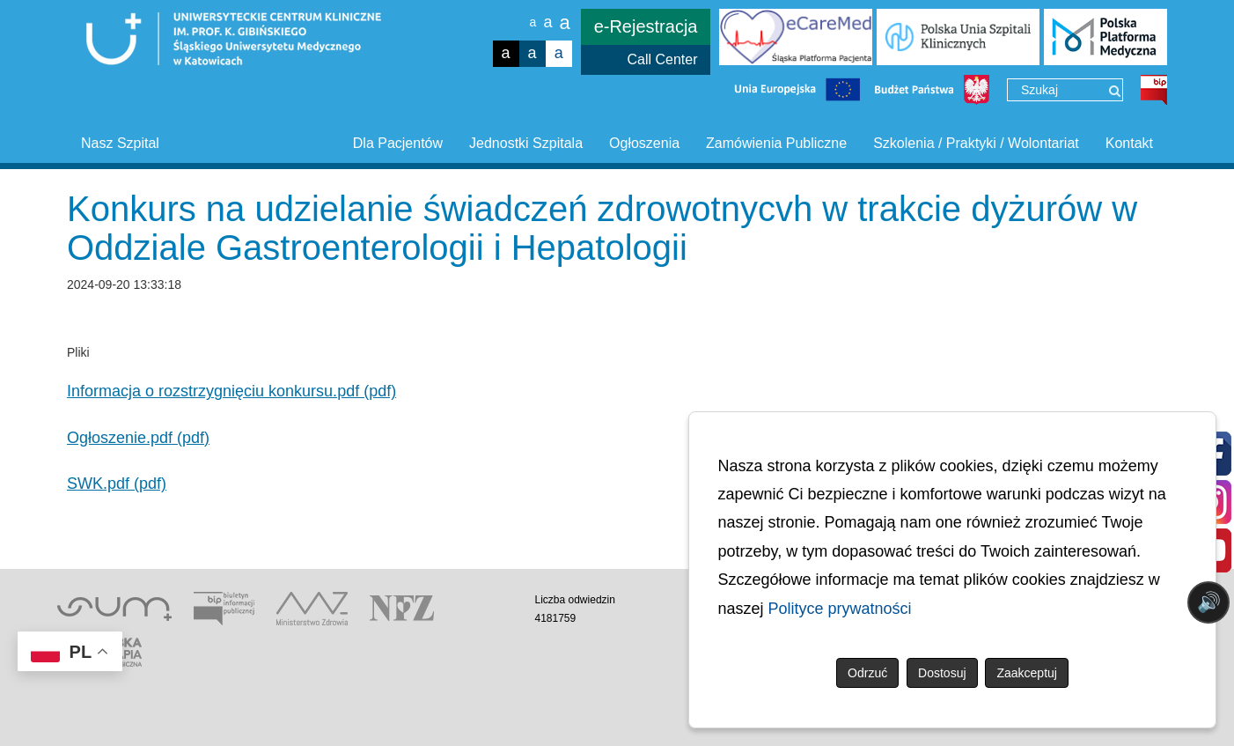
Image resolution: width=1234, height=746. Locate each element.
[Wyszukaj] (1114, 91)
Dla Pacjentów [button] (398, 143)
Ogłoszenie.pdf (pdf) (138, 438)
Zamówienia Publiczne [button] (776, 143)
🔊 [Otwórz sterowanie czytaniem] (1209, 602)
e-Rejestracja (646, 26)
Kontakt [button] (1129, 143)
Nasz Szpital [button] (120, 143)
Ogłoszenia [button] (644, 143)
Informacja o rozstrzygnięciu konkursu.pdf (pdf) (231, 391)
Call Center (662, 59)
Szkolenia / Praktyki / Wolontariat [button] (976, 143)
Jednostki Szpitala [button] (526, 143)
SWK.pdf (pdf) (116, 483)
